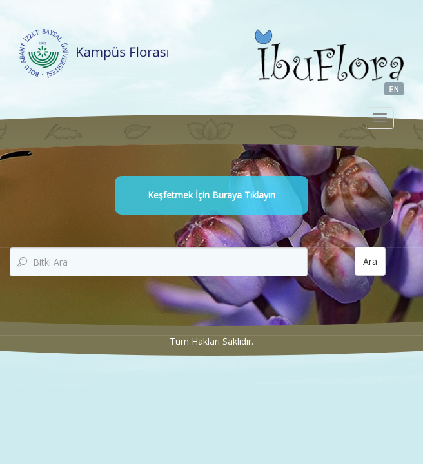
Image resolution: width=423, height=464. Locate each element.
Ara (370, 261)
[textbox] (159, 261)
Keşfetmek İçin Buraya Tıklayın (211, 195)
